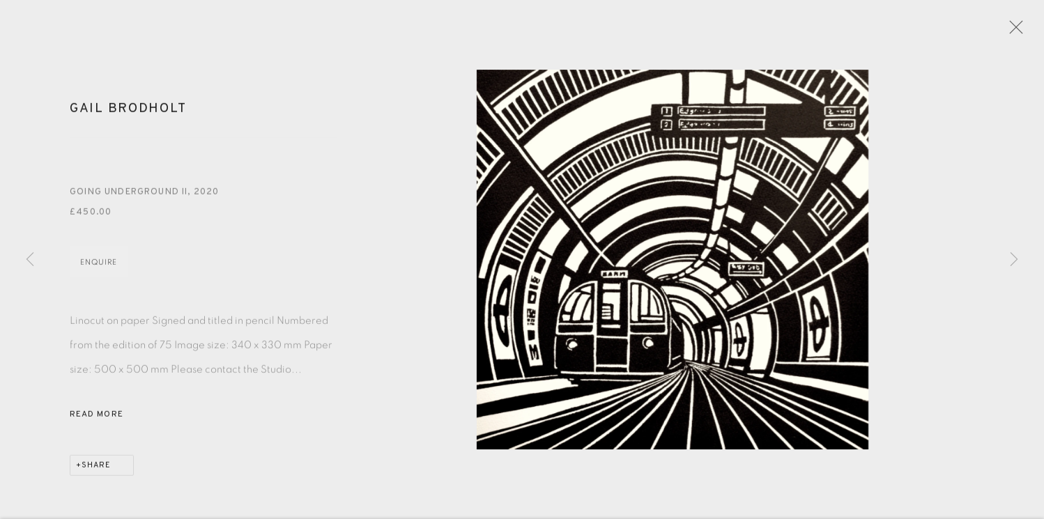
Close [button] (1015, 31)
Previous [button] (30, 260)
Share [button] (96, 469)
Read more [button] (96, 418)
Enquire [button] (98, 266)
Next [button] (1014, 260)
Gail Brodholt (128, 113)
